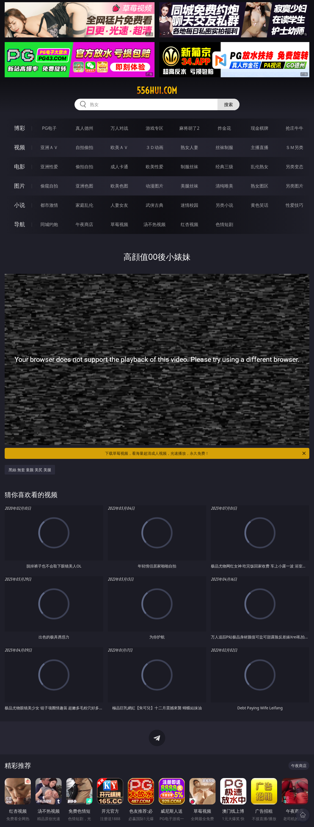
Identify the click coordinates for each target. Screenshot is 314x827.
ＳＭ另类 (294, 147)
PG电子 (49, 128)
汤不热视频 (155, 224)
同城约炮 (49, 224)
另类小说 (224, 205)
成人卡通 (119, 167)
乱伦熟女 (259, 167)
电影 (19, 166)
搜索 (228, 104)
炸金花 (224, 128)
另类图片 (294, 186)
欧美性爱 (154, 167)
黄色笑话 (259, 205)
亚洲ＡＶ (49, 147)
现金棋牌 (259, 128)
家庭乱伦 (84, 205)
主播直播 (259, 147)
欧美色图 (119, 186)
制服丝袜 (189, 167)
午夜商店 (84, 224)
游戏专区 (154, 128)
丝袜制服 (224, 147)
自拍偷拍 (84, 147)
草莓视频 (119, 224)
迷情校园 (189, 205)
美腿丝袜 (189, 186)
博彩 (19, 128)
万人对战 (119, 128)
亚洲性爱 (49, 167)
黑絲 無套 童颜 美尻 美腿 (30, 469)
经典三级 (224, 167)
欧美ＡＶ (119, 147)
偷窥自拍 (49, 186)
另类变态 (294, 167)
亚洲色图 (84, 186)
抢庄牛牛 (294, 128)
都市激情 (49, 205)
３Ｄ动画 (154, 147)
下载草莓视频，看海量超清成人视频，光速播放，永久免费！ (206, 453)
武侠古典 (154, 205)
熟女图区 (259, 186)
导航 (19, 224)
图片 (19, 185)
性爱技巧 (294, 205)
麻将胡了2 (189, 128)
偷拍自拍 (84, 167)
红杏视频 (189, 224)
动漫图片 (154, 186)
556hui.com (157, 90)
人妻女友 (119, 205)
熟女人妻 (189, 147)
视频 (19, 147)
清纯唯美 (224, 186)
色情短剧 (224, 224)
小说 (19, 205)
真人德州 (84, 128)
